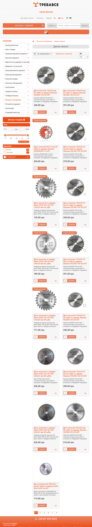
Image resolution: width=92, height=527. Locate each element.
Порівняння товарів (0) (64, 54)
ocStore (14, 523)
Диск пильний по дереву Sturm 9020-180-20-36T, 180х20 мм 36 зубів (44, 261)
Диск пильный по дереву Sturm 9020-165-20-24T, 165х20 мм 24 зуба (44, 205)
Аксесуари (9, 108)
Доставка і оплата (27, 18)
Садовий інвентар (12, 112)
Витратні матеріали (12, 100)
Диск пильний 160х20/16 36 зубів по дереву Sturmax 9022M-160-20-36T (74, 317)
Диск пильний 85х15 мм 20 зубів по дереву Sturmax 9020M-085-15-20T (46, 149)
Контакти (40, 18)
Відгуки (49, 18)
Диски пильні (60, 41)
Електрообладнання (13, 75)
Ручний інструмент (12, 104)
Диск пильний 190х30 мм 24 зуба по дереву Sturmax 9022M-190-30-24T (74, 93)
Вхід (61, 18)
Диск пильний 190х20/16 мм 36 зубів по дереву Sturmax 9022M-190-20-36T (75, 205)
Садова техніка (11, 91)
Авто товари (9, 49)
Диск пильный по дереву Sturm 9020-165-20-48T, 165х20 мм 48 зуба (44, 317)
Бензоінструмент (11, 58)
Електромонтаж (11, 45)
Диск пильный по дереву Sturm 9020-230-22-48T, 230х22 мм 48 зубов (44, 374)
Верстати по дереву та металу (17, 62)
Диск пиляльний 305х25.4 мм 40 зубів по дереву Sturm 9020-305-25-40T (46, 486)
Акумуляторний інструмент (15, 54)
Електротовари (11, 79)
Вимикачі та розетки (13, 66)
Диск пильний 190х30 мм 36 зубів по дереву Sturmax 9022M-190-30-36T (45, 93)
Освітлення (9, 87)
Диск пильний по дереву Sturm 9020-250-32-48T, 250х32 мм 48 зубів (44, 430)
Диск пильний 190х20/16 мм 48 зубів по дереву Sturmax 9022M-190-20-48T (75, 149)
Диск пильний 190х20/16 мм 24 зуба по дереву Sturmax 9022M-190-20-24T (75, 261)
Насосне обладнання (13, 83)
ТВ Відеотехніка (11, 96)
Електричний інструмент (14, 70)
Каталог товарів (29, 25)
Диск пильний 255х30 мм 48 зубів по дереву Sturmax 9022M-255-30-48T (74, 430)
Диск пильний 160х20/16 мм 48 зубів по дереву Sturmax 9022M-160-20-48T (75, 374)
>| (56, 513)
